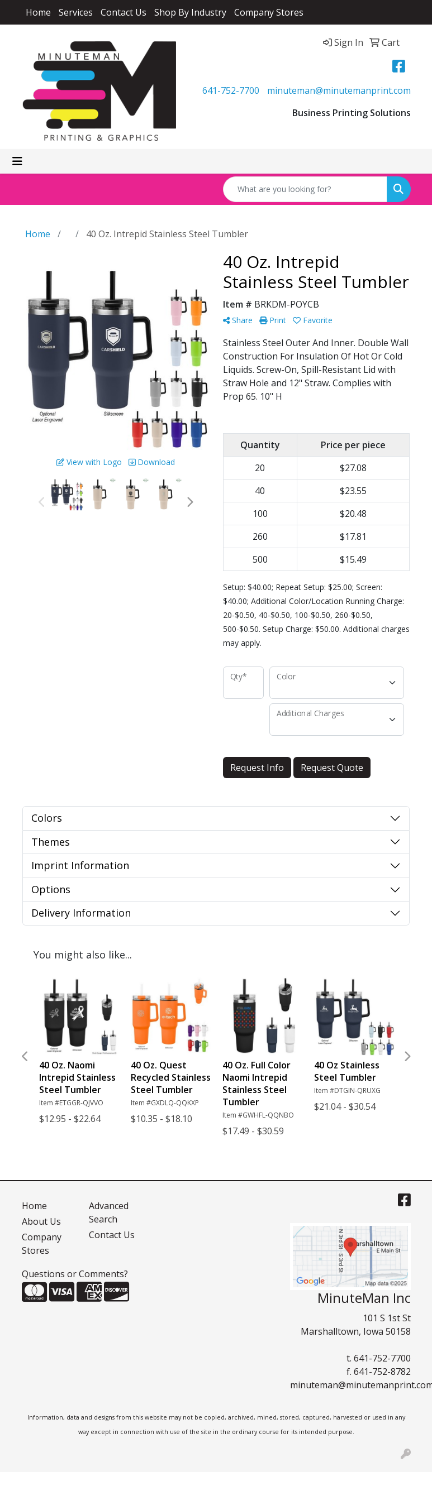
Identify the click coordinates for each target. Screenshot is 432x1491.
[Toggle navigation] (17, 161)
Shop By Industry (190, 12)
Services (76, 12)
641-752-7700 (230, 90)
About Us (41, 1221)
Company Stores (268, 12)
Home (38, 12)
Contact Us (123, 12)
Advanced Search (109, 1212)
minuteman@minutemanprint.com (339, 90)
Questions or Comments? (75, 1274)
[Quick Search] (305, 189)
